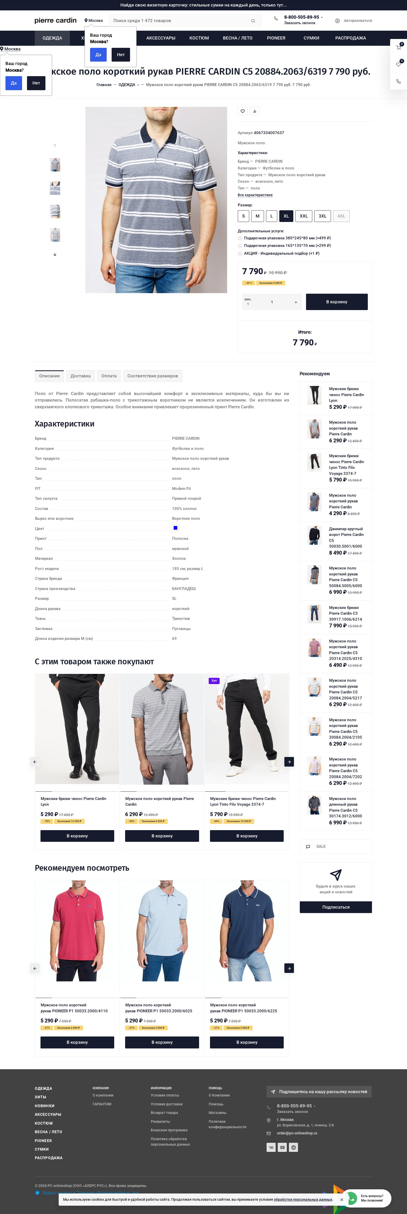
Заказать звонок (299, 23)
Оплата (109, 375)
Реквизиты (160, 1121)
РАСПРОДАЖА (49, 1158)
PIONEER (43, 1141)
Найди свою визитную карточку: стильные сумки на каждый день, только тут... (203, 5)
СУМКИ (42, 1149)
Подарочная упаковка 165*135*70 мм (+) (287, 245)
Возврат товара (164, 1113)
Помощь (216, 1104)
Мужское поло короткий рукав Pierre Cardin (159, 801)
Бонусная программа (169, 1130)
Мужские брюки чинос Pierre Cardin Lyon (73, 801)
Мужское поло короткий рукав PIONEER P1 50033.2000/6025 (158, 1008)
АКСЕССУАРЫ (48, 1114)
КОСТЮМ (44, 1123)
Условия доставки (166, 1104)
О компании (103, 1095)
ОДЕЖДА (43, 1088)
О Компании (219, 1095)
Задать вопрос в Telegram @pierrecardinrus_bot (87, 1192)
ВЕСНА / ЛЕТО (48, 1132)
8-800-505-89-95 (301, 17)
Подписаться (336, 907)
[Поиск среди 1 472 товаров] (178, 21)
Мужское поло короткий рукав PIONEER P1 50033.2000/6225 (243, 1008)
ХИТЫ (40, 1097)
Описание (49, 375)
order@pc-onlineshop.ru (297, 1133)
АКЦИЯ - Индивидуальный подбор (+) (282, 253)
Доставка (81, 375)
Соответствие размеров (152, 375)
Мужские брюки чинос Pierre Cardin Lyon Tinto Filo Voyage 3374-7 (243, 801)
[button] (398, 47)
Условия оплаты (165, 1095)
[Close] (341, 1200)
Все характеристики (255, 195)
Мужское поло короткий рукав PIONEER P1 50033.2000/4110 (74, 1008)
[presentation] (55, 145)
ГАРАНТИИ (102, 1104)
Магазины (217, 1113)
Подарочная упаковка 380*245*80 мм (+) (287, 238)
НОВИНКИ (45, 1106)
